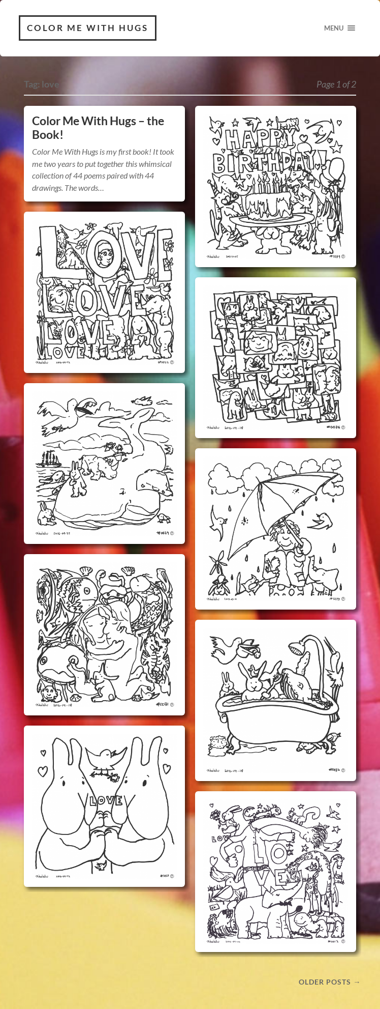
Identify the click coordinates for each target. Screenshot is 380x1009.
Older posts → (330, 981)
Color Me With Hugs (87, 27)
